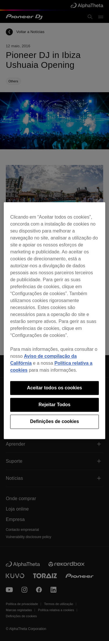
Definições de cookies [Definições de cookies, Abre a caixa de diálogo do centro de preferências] (54, 421)
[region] (54, 320)
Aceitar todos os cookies (54, 387)
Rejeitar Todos (55, 404)
